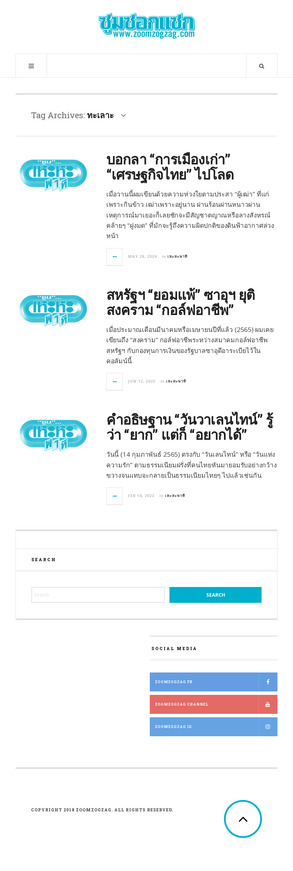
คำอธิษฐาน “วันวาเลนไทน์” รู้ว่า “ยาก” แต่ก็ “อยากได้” (189, 427)
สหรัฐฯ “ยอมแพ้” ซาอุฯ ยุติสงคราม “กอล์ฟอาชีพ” (180, 302)
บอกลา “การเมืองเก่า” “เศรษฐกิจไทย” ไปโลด (170, 166)
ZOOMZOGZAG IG (216, 726)
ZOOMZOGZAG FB (216, 681)
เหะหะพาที (177, 256)
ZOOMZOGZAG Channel (216, 704)
